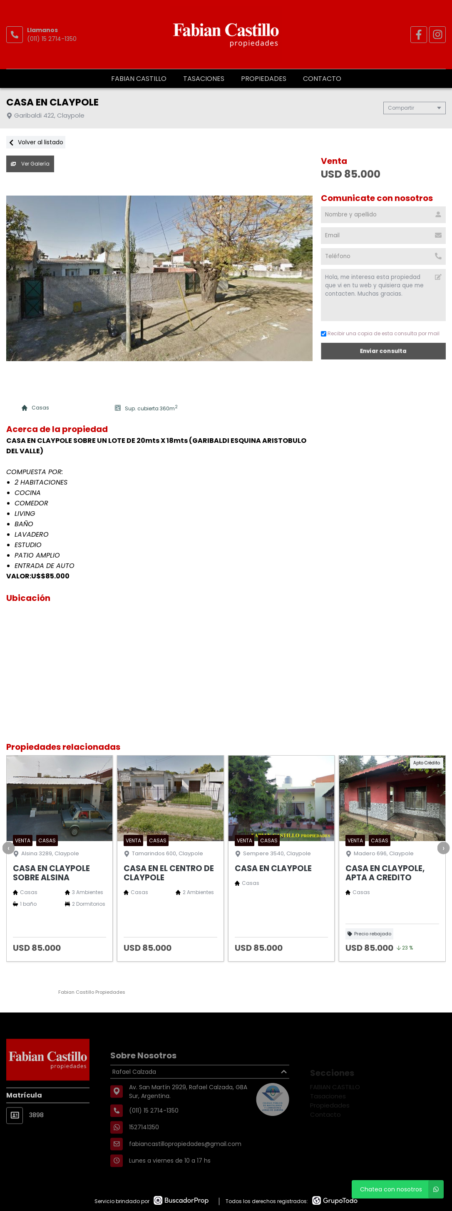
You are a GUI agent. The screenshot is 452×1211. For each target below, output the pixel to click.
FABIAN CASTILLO (138, 78)
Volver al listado (35, 142)
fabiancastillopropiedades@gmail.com (185, 1165)
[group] (159, 278)
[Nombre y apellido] (383, 214)
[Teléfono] (383, 256)
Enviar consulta (383, 351)
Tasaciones (203, 78)
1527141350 (144, 1148)
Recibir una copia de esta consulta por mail (380, 333)
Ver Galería (30, 163)
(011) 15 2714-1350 (52, 39)
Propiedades (263, 78)
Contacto (322, 78)
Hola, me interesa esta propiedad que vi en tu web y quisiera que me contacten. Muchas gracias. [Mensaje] (383, 295)
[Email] (383, 235)
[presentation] (8, 848)
